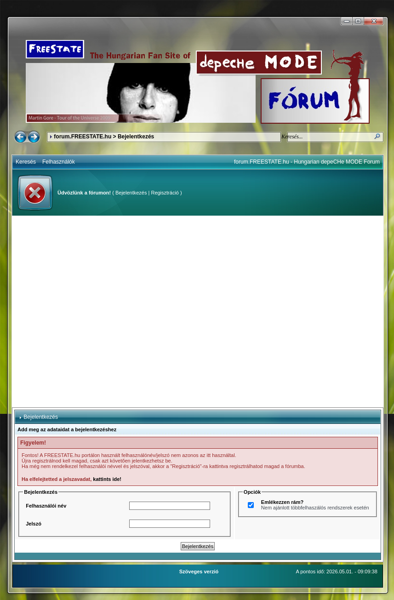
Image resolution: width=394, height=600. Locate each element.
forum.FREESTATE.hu (82, 136)
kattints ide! (107, 479)
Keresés (26, 162)
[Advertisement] (93, 311)
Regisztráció (165, 192)
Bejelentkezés (131, 192)
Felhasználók (58, 162)
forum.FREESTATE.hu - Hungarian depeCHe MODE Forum (307, 162)
